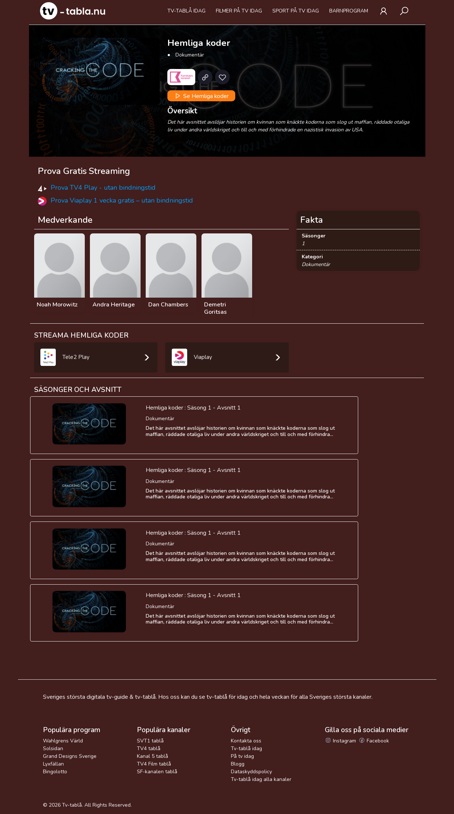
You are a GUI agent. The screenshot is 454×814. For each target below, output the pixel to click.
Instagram (340, 740)
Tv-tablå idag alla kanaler (261, 779)
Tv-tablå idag (186, 10)
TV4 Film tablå (154, 763)
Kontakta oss (246, 740)
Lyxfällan (53, 763)
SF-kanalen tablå (157, 771)
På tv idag (242, 756)
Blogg (237, 763)
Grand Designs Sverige (70, 756)
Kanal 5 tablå (152, 756)
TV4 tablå (148, 748)
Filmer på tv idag (239, 10)
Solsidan (53, 748)
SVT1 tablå (150, 740)
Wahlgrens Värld (63, 740)
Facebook (374, 740)
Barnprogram (348, 10)
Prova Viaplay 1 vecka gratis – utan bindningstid (122, 200)
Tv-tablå (72, 805)
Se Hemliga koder (201, 96)
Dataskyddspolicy (251, 771)
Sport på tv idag (295, 10)
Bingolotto (55, 771)
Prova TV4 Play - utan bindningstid (103, 187)
